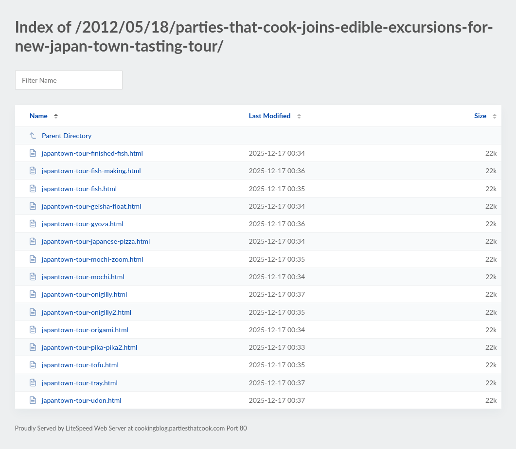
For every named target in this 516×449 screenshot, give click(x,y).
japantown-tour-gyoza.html (76, 223)
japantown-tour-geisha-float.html (85, 206)
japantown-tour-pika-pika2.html (83, 347)
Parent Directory (60, 135)
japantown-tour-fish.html (73, 188)
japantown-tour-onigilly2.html (80, 312)
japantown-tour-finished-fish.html (86, 153)
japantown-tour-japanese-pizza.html (89, 241)
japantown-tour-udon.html (75, 400)
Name (39, 115)
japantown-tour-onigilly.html (78, 294)
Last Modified (270, 115)
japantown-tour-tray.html (73, 382)
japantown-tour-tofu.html (74, 364)
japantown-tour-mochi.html (77, 276)
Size (480, 115)
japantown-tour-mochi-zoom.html (86, 259)
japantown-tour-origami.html (78, 329)
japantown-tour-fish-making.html (85, 170)
